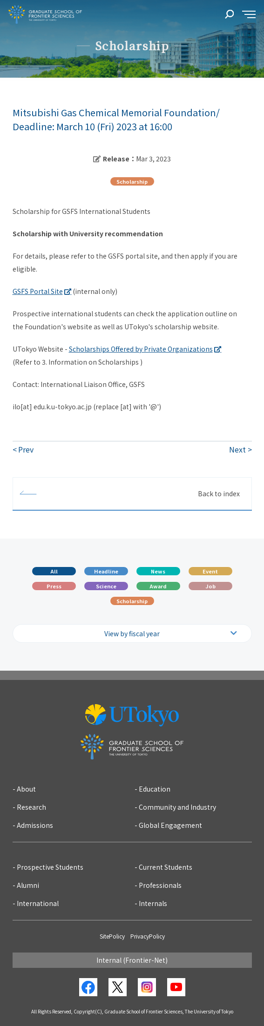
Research (31, 807)
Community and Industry (177, 807)
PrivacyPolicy (147, 936)
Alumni (28, 885)
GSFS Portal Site (38, 291)
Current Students (165, 867)
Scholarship (132, 601)
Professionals (160, 885)
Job (210, 586)
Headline (106, 571)
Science (106, 586)
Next (237, 449)
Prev (26, 449)
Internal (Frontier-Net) (132, 960)
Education (154, 788)
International (38, 903)
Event (210, 571)
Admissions (35, 825)
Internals (153, 903)
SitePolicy (112, 936)
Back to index (219, 493)
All (54, 571)
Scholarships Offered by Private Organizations (141, 348)
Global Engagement (170, 825)
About (26, 788)
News (158, 571)
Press (54, 586)
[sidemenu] (249, 14)
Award (158, 586)
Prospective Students (50, 867)
